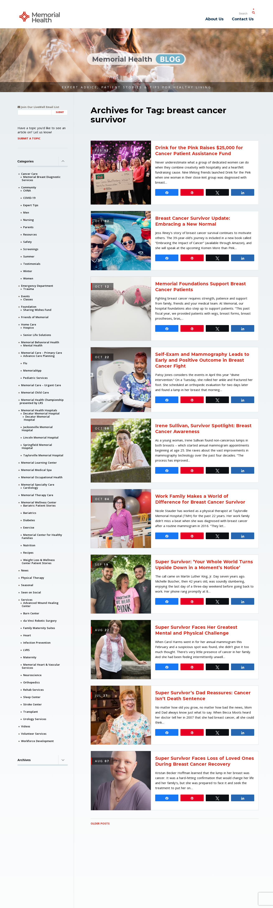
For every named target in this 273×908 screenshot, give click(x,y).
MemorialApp (32, 370)
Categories (43, 161)
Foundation (28, 307)
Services (26, 600)
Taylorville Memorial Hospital (43, 455)
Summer (28, 256)
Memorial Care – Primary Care (41, 353)
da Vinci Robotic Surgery (40, 620)
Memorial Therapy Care (37, 495)
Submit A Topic (29, 138)
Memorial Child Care (35, 392)
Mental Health (32, 345)
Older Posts (100, 823)
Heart (27, 635)
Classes (28, 299)
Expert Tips (30, 205)
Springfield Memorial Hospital (37, 446)
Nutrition (29, 545)
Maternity (29, 657)
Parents (28, 227)
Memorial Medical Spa (36, 470)
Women (28, 278)
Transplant (30, 712)
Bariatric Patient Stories (39, 505)
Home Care (28, 324)
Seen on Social (31, 592)
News (24, 570)
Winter (27, 271)
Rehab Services (33, 690)
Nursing (28, 220)
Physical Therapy (32, 578)
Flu (25, 363)
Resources (30, 234)
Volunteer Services (33, 734)
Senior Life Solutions (37, 335)
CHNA (27, 190)
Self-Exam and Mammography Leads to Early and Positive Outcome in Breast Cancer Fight (202, 360)
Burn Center (31, 613)
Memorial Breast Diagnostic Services (41, 178)
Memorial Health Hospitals (39, 410)
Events (25, 296)
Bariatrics (29, 513)
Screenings (30, 249)
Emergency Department (37, 286)
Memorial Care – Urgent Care (41, 385)
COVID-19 (29, 198)
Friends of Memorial (34, 317)
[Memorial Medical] (39, 16)
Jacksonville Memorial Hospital (37, 428)
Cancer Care (29, 174)
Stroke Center (32, 704)
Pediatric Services (35, 378)
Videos (25, 726)
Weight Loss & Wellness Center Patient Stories (38, 561)
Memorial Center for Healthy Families (42, 536)
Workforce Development (37, 741)
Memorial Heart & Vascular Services (41, 666)
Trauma (28, 289)
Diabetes (29, 520)
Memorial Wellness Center (38, 502)
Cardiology (30, 488)
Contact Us (243, 19)
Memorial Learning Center (39, 462)
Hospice (28, 327)
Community (28, 187)
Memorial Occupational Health (41, 477)
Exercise (28, 527)
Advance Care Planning (39, 356)
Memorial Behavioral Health (40, 342)
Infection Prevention (37, 642)
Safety (27, 242)
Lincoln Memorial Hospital (40, 437)
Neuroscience (32, 675)
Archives (43, 759)
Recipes (28, 552)
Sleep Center (32, 697)
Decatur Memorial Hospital (41, 413)
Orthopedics (31, 682)
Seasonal (27, 585)
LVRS (26, 650)
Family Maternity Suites (39, 628)
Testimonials (31, 264)
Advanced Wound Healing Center (40, 604)
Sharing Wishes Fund (37, 310)
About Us (214, 19)
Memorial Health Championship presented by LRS (41, 401)
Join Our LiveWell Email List (38, 107)
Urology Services (34, 719)
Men (26, 212)
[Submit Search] (253, 12)
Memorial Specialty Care (37, 484)
